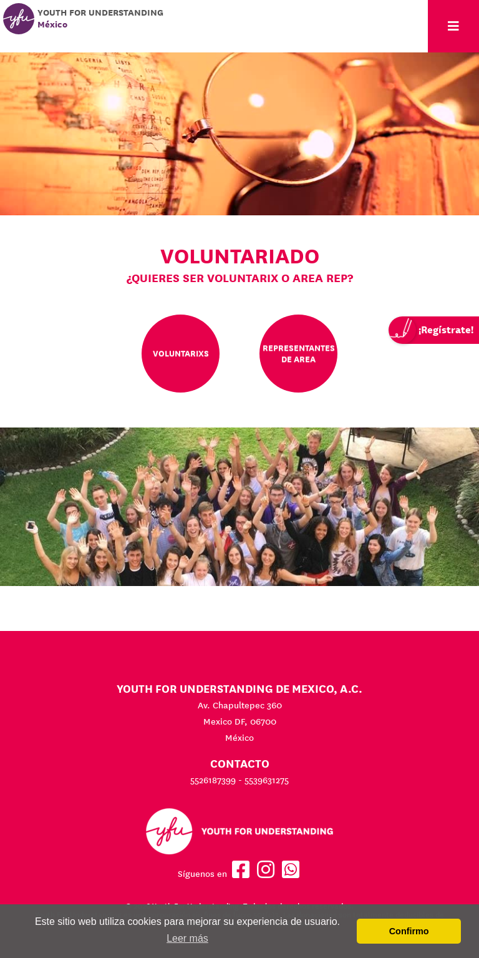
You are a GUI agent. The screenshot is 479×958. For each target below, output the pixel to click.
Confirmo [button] (409, 931)
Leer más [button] (187, 938)
